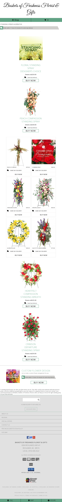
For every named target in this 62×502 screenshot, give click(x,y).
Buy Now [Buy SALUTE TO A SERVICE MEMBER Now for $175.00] (43, 255)
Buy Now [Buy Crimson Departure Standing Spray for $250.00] (31, 359)
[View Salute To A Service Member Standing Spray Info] (43, 232)
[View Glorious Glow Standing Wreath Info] (18, 232)
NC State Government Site (39, 492)
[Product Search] (31, 400)
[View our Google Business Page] (31, 438)
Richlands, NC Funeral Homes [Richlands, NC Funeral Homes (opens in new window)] (12, 487)
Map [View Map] (31, 500)
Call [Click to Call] (10, 500)
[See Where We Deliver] (31, 409)
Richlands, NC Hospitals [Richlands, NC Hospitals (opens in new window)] (30, 487)
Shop (15, 20)
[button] (31, 469)
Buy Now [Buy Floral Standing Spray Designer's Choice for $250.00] (31, 80)
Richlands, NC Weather (22, 492)
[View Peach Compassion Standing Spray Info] (31, 101)
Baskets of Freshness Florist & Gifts (31, 9)
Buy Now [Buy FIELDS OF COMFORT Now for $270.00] (18, 174)
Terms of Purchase (31, 495)
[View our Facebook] (28, 438)
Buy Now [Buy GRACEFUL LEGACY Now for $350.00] (43, 215)
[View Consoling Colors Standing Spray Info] (18, 192)
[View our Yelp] (34, 438)
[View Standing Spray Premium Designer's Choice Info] (43, 152)
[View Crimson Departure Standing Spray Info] (31, 327)
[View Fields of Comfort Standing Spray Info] (18, 151)
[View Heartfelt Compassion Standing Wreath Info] (31, 274)
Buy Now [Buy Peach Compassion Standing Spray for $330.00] (31, 130)
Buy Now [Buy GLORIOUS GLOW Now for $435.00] (18, 255)
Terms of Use (43, 495)
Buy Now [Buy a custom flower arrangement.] (39, 382)
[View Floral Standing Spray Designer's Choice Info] (31, 48)
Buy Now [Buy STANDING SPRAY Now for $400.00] (43, 174)
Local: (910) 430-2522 (31, 451)
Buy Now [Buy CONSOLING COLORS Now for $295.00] (18, 215)
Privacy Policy (19, 495)
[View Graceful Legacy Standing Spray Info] (43, 192)
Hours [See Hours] (52, 500)
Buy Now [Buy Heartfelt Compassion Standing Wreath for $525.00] (31, 306)
